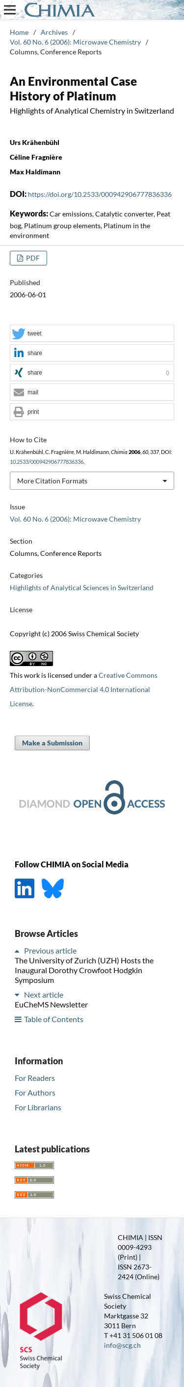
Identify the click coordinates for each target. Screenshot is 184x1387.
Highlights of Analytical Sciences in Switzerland (82, 587)
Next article (43, 994)
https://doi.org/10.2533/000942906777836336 (100, 194)
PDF (32, 258)
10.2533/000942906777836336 (46, 462)
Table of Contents (53, 1019)
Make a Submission (52, 743)
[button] (92, 333)
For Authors (35, 1092)
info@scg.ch (122, 1345)
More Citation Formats (52, 481)
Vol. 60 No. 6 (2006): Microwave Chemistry (75, 42)
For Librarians (38, 1107)
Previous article (50, 950)
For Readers (35, 1077)
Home (19, 32)
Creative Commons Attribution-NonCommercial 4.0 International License (84, 689)
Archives (54, 32)
